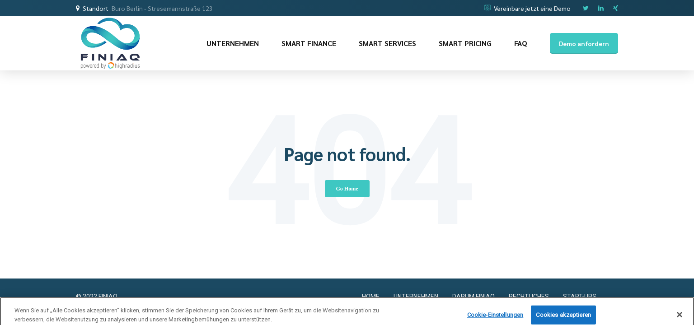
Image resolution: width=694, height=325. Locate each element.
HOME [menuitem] (371, 296)
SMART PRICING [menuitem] (465, 43)
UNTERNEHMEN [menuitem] (232, 43)
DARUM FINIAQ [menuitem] (473, 296)
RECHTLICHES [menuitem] (529, 296)
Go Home (347, 189)
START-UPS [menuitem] (579, 296)
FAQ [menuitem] (520, 43)
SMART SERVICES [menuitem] (387, 43)
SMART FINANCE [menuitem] (308, 43)
